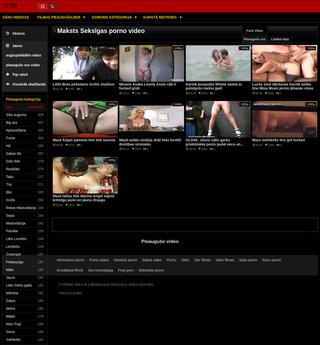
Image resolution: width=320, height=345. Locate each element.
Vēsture (15, 34)
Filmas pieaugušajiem (59, 17)
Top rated (17, 74)
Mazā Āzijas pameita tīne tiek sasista (84, 140)
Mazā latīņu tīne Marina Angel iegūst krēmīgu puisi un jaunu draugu (83, 198)
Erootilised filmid (70, 270)
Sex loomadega (100, 270)
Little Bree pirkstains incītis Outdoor (84, 84)
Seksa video (152, 260)
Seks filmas (225, 260)
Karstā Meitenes (160, 17)
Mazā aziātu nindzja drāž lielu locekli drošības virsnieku (150, 142)
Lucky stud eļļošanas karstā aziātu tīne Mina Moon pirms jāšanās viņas (283, 86)
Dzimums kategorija (112, 17)
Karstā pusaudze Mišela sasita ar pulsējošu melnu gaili (214, 86)
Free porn (126, 270)
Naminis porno (125, 260)
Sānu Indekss (15, 17)
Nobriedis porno (151, 270)
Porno (171, 260)
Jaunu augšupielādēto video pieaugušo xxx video (23, 55)
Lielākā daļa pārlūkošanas (280, 44)
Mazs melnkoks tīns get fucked (278, 140)
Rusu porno (271, 260)
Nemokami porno (70, 260)
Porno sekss (99, 260)
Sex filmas (202, 260)
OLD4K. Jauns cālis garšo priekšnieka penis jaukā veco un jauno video (213, 144)
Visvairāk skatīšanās (26, 84)
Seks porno (248, 260)
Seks (185, 260)
